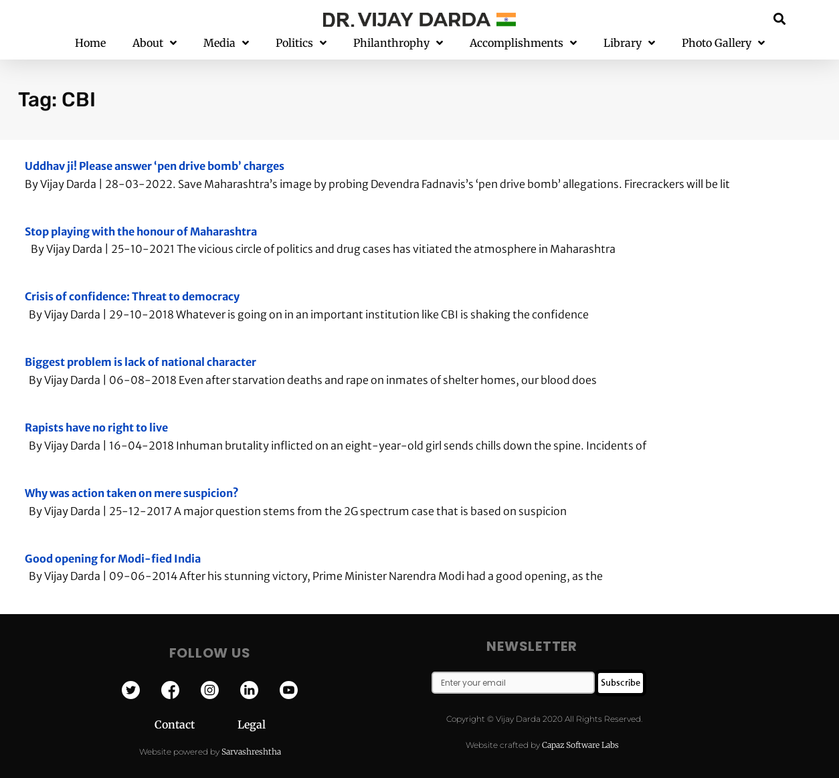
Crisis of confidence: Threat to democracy (132, 296)
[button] (780, 18)
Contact (196, 724)
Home (90, 43)
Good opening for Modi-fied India (113, 558)
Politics (301, 43)
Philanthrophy (398, 43)
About (154, 43)
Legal (252, 724)
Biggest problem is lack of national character (140, 362)
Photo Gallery (723, 43)
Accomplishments (523, 43)
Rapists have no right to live (96, 427)
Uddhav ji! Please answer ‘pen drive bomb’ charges (154, 166)
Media (226, 43)
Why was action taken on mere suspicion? (132, 493)
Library (629, 43)
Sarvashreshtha (251, 752)
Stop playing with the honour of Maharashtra (141, 231)
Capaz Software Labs (580, 745)
